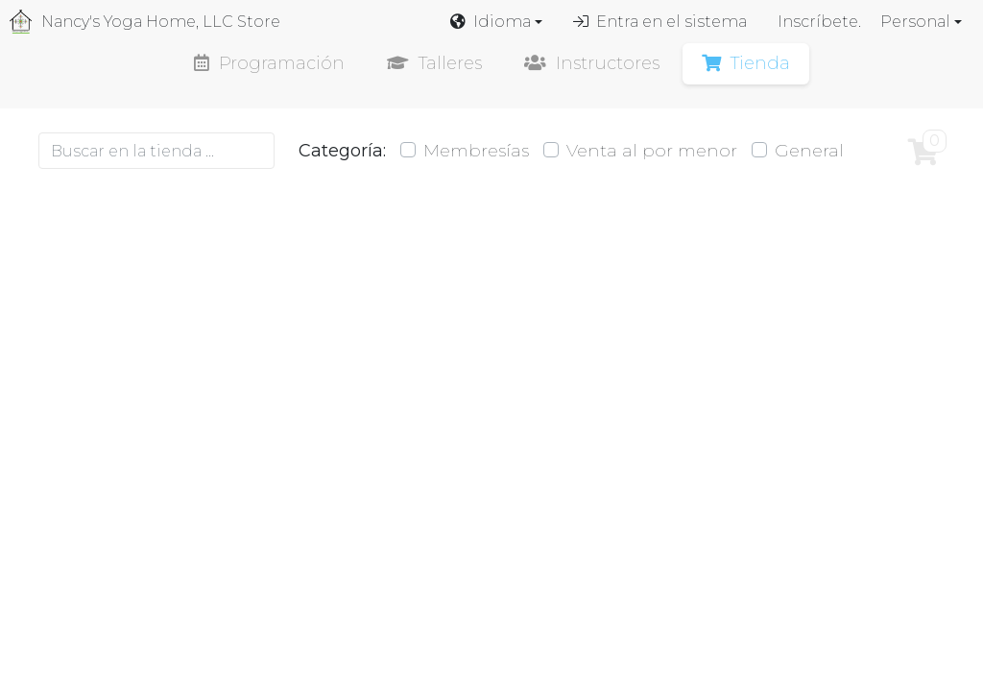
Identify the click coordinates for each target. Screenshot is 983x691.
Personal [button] (915, 21)
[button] (496, 22)
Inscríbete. (819, 21)
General (809, 150)
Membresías (476, 150)
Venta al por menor (651, 150)
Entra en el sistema (660, 21)
